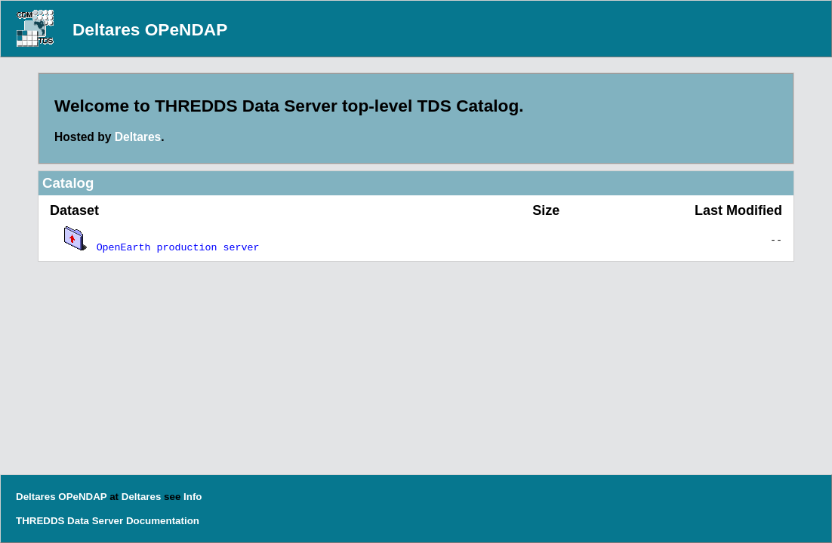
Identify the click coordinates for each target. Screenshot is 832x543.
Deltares (138, 136)
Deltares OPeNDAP (149, 29)
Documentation (162, 520)
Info (192, 496)
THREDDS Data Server (69, 520)
